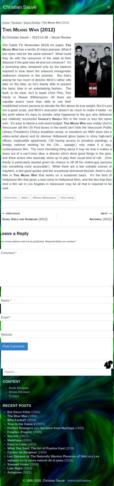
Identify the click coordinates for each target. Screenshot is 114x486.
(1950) (27, 452)
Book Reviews (19, 388)
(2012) (28, 216)
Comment (8, 253)
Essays (14, 396)
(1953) (21, 444)
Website (6, 334)
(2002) (19, 440)
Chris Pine (10, 197)
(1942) (23, 412)
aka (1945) (45, 428)
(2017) (17, 436)
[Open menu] (109, 7)
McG (24, 197)
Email (6, 317)
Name (6, 300)
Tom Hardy (67, 197)
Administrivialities (79, 480)
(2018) (41, 448)
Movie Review (61, 37)
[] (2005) (24, 432)
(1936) (23, 464)
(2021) (26, 424)
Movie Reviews (19, 392)
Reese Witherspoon (44, 197)
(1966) (22, 416)
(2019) (21, 420)
